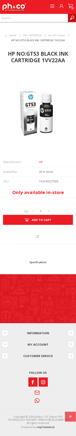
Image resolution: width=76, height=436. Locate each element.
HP (41, 162)
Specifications (38, 262)
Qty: (26, 211)
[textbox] (34, 18)
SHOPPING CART (70, 6)
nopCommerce (46, 427)
